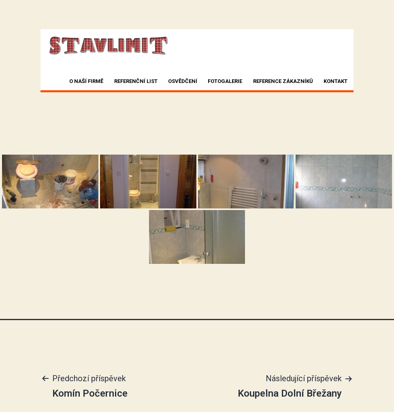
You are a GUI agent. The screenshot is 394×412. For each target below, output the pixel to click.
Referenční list (136, 81)
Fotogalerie (225, 81)
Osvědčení (182, 81)
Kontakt (335, 81)
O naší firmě (86, 81)
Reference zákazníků (283, 81)
